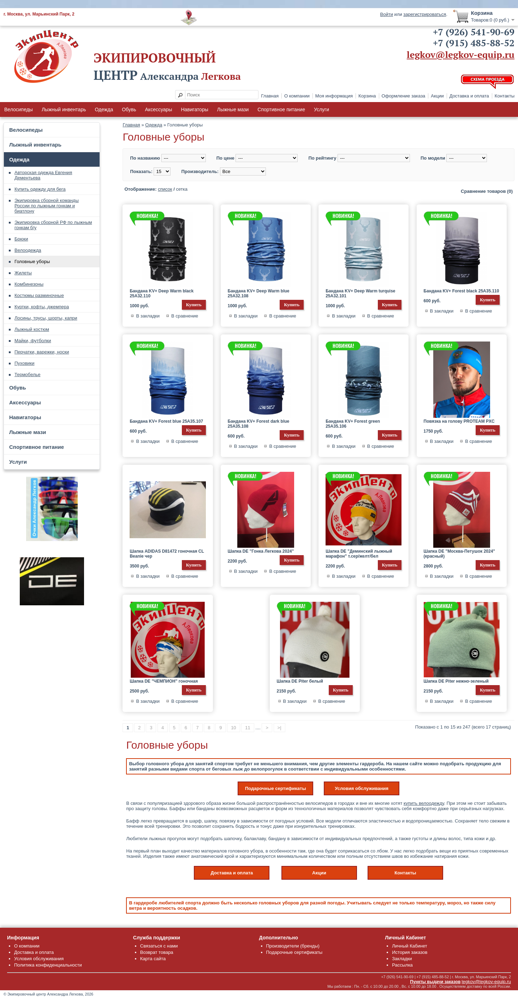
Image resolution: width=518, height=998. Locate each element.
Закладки (402, 958)
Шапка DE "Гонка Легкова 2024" (261, 551)
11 (247, 727)
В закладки (148, 316)
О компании (297, 96)
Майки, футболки (32, 340)
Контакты (504, 96)
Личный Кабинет (409, 946)
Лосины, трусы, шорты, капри (45, 318)
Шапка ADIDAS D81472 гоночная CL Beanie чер (167, 554)
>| (279, 727)
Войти (386, 14)
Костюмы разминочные (39, 295)
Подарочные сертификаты (275, 788)
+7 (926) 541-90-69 (473, 32)
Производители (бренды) (293, 946)
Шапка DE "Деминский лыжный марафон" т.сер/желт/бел (359, 554)
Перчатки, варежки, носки (41, 352)
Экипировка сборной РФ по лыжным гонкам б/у (53, 225)
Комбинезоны (28, 284)
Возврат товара (156, 952)
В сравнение (184, 316)
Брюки (21, 239)
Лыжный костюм (31, 329)
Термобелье (27, 374)
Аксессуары (158, 109)
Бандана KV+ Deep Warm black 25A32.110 (161, 293)
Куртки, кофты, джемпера (41, 306)
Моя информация (334, 96)
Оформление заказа (403, 96)
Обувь (129, 109)
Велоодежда (27, 250)
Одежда (104, 109)
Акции (437, 96)
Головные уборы (32, 261)
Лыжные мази (233, 109)
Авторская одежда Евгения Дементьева (43, 175)
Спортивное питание (281, 109)
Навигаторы (194, 109)
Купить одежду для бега (40, 189)
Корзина (367, 96)
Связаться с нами (159, 946)
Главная (270, 96)
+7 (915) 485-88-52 (473, 43)
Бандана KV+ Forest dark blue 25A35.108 (258, 424)
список (165, 189)
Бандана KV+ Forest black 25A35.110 (461, 291)
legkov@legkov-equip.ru (460, 54)
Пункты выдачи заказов (435, 981)
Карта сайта (153, 958)
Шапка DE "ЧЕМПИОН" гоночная (164, 681)
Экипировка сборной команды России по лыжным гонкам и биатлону (46, 206)
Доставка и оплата (469, 96)
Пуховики (24, 363)
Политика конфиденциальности (48, 965)
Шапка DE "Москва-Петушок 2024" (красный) (459, 554)
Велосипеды (18, 109)
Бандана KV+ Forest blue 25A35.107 (166, 421)
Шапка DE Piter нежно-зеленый (456, 681)
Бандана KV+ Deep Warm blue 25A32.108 (259, 293)
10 (233, 727)
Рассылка (402, 965)
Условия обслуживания (361, 788)
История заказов (409, 952)
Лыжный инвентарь (64, 109)
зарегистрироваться (424, 14)
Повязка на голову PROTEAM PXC (459, 421)
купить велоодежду (424, 803)
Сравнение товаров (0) (487, 191)
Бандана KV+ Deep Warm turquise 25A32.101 (360, 293)
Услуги (321, 109)
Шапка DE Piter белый (300, 681)
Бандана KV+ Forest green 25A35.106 (353, 424)
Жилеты (23, 272)
